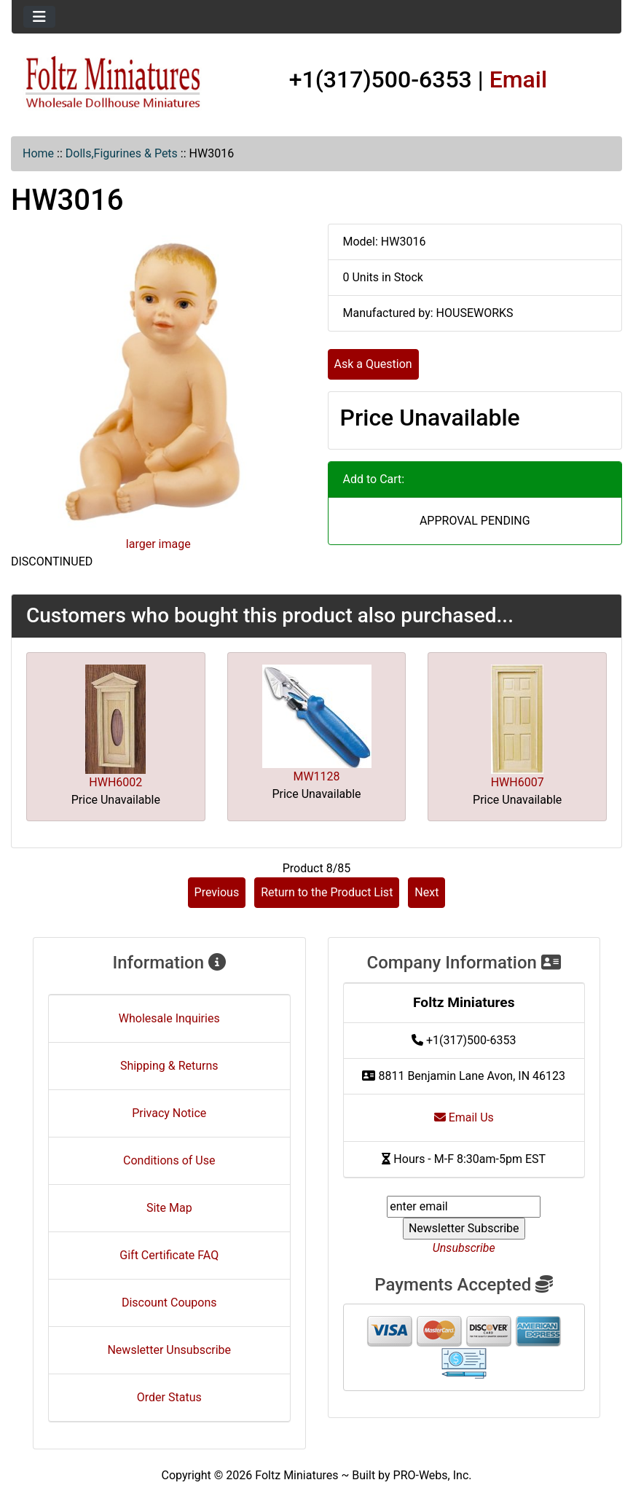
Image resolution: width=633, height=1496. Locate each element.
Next (426, 892)
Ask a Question (373, 364)
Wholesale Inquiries (169, 1018)
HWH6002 (115, 782)
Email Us (464, 1117)
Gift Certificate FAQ (169, 1255)
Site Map (169, 1208)
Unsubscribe (464, 1248)
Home (38, 153)
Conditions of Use (169, 1160)
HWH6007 (517, 782)
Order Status (169, 1397)
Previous (217, 892)
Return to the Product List (327, 892)
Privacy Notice (169, 1113)
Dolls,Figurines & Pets (122, 153)
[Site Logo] (113, 82)
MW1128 (316, 776)
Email (519, 79)
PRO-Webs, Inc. (432, 1475)
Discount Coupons (169, 1302)
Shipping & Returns (169, 1066)
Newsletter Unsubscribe (169, 1350)
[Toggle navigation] (39, 17)
